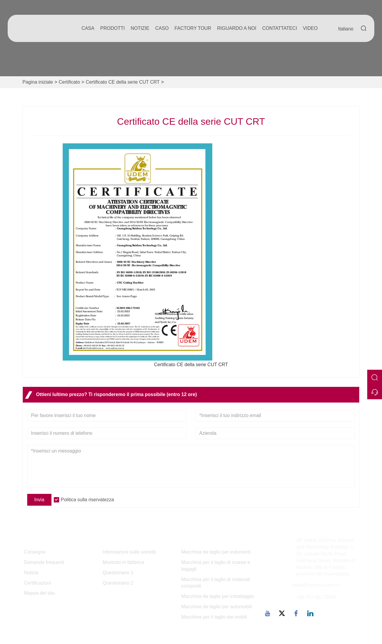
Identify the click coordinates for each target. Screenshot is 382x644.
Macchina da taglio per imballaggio (217, 596)
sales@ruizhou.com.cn (315, 585)
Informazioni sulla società (129, 551)
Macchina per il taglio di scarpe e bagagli (215, 566)
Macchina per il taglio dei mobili (214, 616)
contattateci (279, 28)
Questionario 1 (118, 572)
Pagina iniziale (37, 82)
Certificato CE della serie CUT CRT (123, 82)
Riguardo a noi (236, 28)
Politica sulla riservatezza (87, 499)
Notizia (31, 572)
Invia (39, 499)
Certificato (69, 82)
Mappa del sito (39, 593)
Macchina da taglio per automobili (216, 606)
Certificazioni (37, 582)
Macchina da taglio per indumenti (216, 551)
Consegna (35, 551)
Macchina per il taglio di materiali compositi (215, 583)
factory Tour (192, 28)
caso (162, 28)
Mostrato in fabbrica (123, 562)
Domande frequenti (44, 562)
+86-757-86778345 (316, 597)
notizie (140, 28)
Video (310, 28)
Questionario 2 (118, 582)
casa (88, 28)
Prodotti (112, 28)
